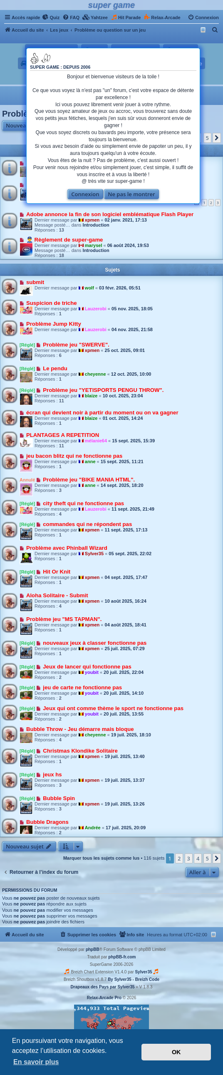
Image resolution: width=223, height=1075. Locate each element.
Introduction (96, 224)
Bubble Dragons (47, 822)
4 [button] (197, 858)
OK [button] (176, 1052)
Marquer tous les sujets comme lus (101, 858)
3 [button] (188, 858)
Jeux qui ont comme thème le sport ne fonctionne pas (113, 708)
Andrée (93, 827)
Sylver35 (94, 553)
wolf (89, 287)
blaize (91, 395)
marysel (93, 245)
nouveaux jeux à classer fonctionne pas (94, 643)
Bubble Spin (59, 798)
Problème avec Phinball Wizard (66, 548)
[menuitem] (50, 17)
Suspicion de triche (51, 303)
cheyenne (95, 374)
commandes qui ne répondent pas (87, 524)
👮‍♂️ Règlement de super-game (64, 240)
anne (90, 461)
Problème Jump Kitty (53, 324)
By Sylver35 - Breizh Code (133, 979)
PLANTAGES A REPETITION (62, 435)
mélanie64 (96, 440)
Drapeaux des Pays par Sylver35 (103, 987)
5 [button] (207, 138)
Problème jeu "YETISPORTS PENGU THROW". (103, 390)
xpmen (92, 219)
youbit (92, 672)
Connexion (85, 194)
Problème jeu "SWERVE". (76, 345)
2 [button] (179, 858)
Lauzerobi (96, 308)
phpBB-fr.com (122, 957)
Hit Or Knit (56, 572)
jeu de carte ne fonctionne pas (82, 687)
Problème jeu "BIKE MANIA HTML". (89, 479)
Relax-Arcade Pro (104, 997)
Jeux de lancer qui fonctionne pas (87, 666)
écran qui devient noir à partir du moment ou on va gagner (102, 412)
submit (35, 282)
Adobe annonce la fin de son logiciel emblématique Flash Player (109, 214)
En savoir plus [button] (36, 1061)
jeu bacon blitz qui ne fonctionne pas (74, 456)
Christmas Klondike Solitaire (80, 751)
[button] (217, 138)
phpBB (92, 949)
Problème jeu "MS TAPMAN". (64, 619)
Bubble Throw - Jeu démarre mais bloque (80, 729)
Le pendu (55, 368)
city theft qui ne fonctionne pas (83, 503)
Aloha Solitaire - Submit (57, 595)
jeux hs (52, 774)
